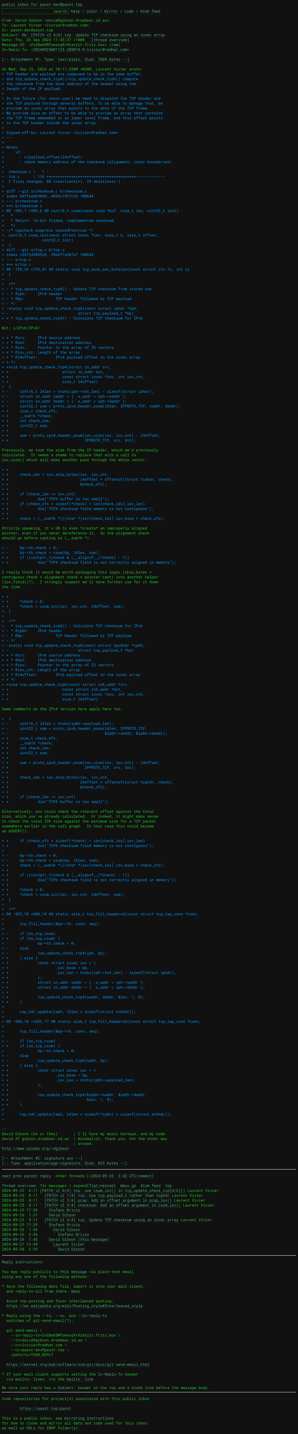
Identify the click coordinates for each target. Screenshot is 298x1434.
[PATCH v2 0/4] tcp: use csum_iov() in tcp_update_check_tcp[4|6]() (112, 1190)
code (129, 11)
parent (31, 1175)
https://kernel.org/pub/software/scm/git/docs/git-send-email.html (77, 1364)
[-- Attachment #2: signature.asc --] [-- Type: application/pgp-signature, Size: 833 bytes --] (64, 1160)
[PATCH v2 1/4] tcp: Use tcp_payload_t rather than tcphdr (106, 1195)
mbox (75, 1291)
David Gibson (62, 1214)
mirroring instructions (89, 1418)
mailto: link (80, 1379)
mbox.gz (128, 1185)
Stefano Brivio (64, 1209)
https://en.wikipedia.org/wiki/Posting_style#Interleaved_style (74, 1305)
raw (114, 44)
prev (17, 1175)
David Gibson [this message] (79, 1239)
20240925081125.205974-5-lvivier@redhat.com (80, 49)
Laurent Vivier (69, 1244)
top (168, 1185)
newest (145, 1175)
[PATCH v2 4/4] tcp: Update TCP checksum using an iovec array (111, 1219)
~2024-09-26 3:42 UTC (112, 1175)
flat (93, 1185)
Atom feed (150, 11)
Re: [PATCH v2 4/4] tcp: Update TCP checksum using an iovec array (93, 34)
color (92, 11)
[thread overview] (110, 39)
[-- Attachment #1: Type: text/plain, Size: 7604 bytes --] (65, 59)
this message (73, 1271)
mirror (111, 11)
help (75, 11)
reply (45, 1175)
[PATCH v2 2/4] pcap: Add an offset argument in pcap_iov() (108, 1200)
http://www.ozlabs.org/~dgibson (35, 1148)
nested (107, 1185)
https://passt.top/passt (45, 1408)
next (6, 1175)
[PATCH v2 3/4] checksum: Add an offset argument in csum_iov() (112, 1205)
